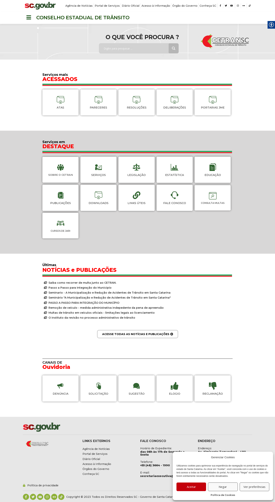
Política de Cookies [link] (223, 495)
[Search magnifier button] (174, 48)
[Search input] (136, 48)
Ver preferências (254, 487)
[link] (40, 6)
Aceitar (191, 487)
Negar (223, 487)
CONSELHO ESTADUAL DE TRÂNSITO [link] (82, 18)
